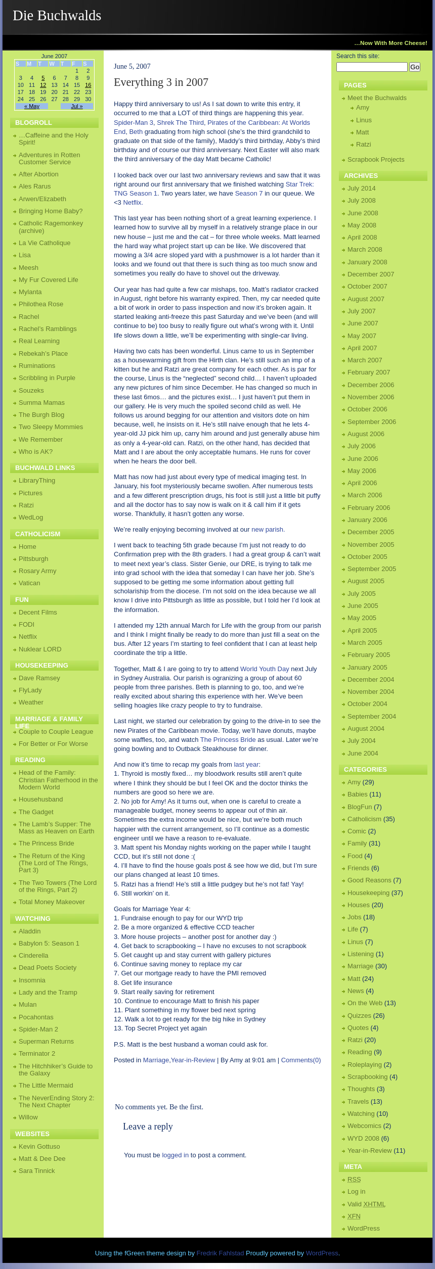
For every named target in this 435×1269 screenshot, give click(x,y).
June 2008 (362, 213)
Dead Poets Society (47, 967)
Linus (364, 120)
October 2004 (367, 704)
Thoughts (361, 1089)
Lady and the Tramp (48, 992)
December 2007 (371, 274)
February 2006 (368, 507)
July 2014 (361, 188)
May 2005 (361, 618)
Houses (358, 905)
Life (352, 929)
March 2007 (364, 360)
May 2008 (361, 225)
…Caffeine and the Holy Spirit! (54, 138)
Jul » (76, 106)
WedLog (31, 517)
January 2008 (367, 262)
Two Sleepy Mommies (51, 427)
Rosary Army (37, 571)
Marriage (156, 1060)
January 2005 (367, 667)
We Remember (41, 439)
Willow (28, 1117)
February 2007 (368, 372)
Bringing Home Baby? (50, 211)
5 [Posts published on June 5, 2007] (43, 78)
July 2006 (361, 446)
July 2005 (361, 593)
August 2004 (365, 728)
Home (27, 546)
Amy (362, 107)
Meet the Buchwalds (377, 98)
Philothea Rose (41, 304)
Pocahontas (36, 1017)
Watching (361, 1113)
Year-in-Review (193, 1060)
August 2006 (365, 434)
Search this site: (357, 56)
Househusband (41, 799)
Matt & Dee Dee (42, 1158)
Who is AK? (36, 451)
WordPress (363, 1228)
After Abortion (39, 174)
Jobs (354, 917)
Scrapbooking (367, 1076)
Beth (136, 131)
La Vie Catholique (44, 243)
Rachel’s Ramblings (48, 329)
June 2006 (362, 458)
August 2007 (365, 299)
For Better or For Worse (53, 743)
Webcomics (364, 1126)
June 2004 (362, 753)
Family (357, 843)
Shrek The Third (180, 122)
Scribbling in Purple (47, 378)
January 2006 (367, 520)
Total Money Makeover (52, 902)
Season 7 (249, 193)
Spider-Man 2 (38, 1029)
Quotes (358, 1027)
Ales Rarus (35, 186)
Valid (366, 1204)
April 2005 (362, 630)
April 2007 (362, 348)
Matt (362, 132)
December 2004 (371, 679)
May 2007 (361, 336)
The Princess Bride (228, 739)
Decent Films (38, 612)
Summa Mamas (42, 402)
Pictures (30, 493)
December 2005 (371, 532)
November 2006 (371, 397)
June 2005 (362, 605)
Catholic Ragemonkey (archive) (51, 226)
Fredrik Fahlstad (221, 1253)
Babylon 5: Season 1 (49, 943)
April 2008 (362, 237)
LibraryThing (37, 480)
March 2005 (364, 642)
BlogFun (359, 807)
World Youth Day (264, 669)
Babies (357, 794)
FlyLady (30, 690)
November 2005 (371, 544)
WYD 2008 (363, 1138)
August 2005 (365, 581)
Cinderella (34, 955)
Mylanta (30, 292)
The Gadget (36, 812)
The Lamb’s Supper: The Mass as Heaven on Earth (57, 827)
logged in (175, 1155)
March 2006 (364, 495)
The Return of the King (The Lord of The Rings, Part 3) (53, 863)
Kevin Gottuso (39, 1146)
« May (31, 106)
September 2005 (371, 569)
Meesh (28, 267)
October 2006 (367, 409)
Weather (31, 702)
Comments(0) (301, 1060)
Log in (356, 1191)
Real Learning (39, 341)
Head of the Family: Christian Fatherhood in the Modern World (58, 780)
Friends (358, 868)
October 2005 (367, 556)
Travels (358, 1101)
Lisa (25, 255)
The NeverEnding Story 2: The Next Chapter (57, 1101)
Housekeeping (368, 893)
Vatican (29, 583)
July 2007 (361, 311)
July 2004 (361, 740)
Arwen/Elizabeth (42, 199)
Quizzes (359, 1015)
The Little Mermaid (46, 1085)
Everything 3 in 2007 (161, 82)
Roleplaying (364, 1064)
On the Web (364, 1003)
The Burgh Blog (41, 414)
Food (355, 856)
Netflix (28, 636)
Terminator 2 (37, 1053)
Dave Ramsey (39, 678)
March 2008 (364, 249)
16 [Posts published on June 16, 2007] (88, 85)
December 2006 (371, 385)
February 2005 (368, 655)
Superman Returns (46, 1041)
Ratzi (363, 144)
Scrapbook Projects (376, 159)
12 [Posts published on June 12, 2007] (43, 85)
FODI (26, 624)
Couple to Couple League (56, 731)
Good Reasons (369, 880)
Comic (356, 831)
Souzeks (31, 390)
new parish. (268, 529)
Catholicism (364, 819)
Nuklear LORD (40, 649)
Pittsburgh (34, 558)
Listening (360, 954)
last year (246, 764)
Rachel (29, 316)
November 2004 (371, 691)
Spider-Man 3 (133, 122)
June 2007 (362, 323)
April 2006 (362, 483)
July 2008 (361, 200)
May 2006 (361, 471)
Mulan (27, 1004)
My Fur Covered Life (48, 280)
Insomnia (32, 980)
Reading (359, 1052)
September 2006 (371, 422)
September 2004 (371, 716)
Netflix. (133, 202)
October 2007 (367, 286)
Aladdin (29, 931)
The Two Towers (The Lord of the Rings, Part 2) (58, 886)
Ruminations (37, 365)
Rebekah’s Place (43, 353)
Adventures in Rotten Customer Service (49, 158)
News (355, 991)
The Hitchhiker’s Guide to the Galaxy (56, 1069)
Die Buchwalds (57, 15)
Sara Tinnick (37, 1170)
